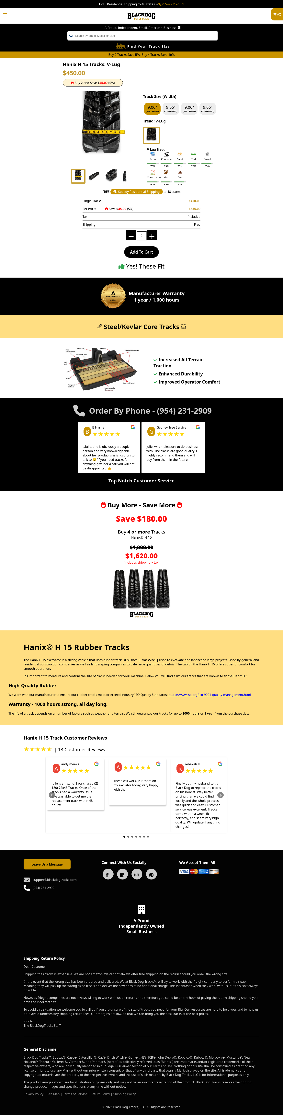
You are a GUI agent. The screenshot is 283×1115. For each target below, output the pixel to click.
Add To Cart (141, 252)
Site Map (53, 1094)
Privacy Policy (33, 1094)
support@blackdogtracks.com (55, 880)
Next (220, 795)
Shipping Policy (124, 1094)
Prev (52, 795)
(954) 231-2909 (171, 4)
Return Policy (100, 1094)
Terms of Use (162, 1066)
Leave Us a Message (47, 864)
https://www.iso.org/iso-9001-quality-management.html (209, 695)
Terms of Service (75, 1094)
